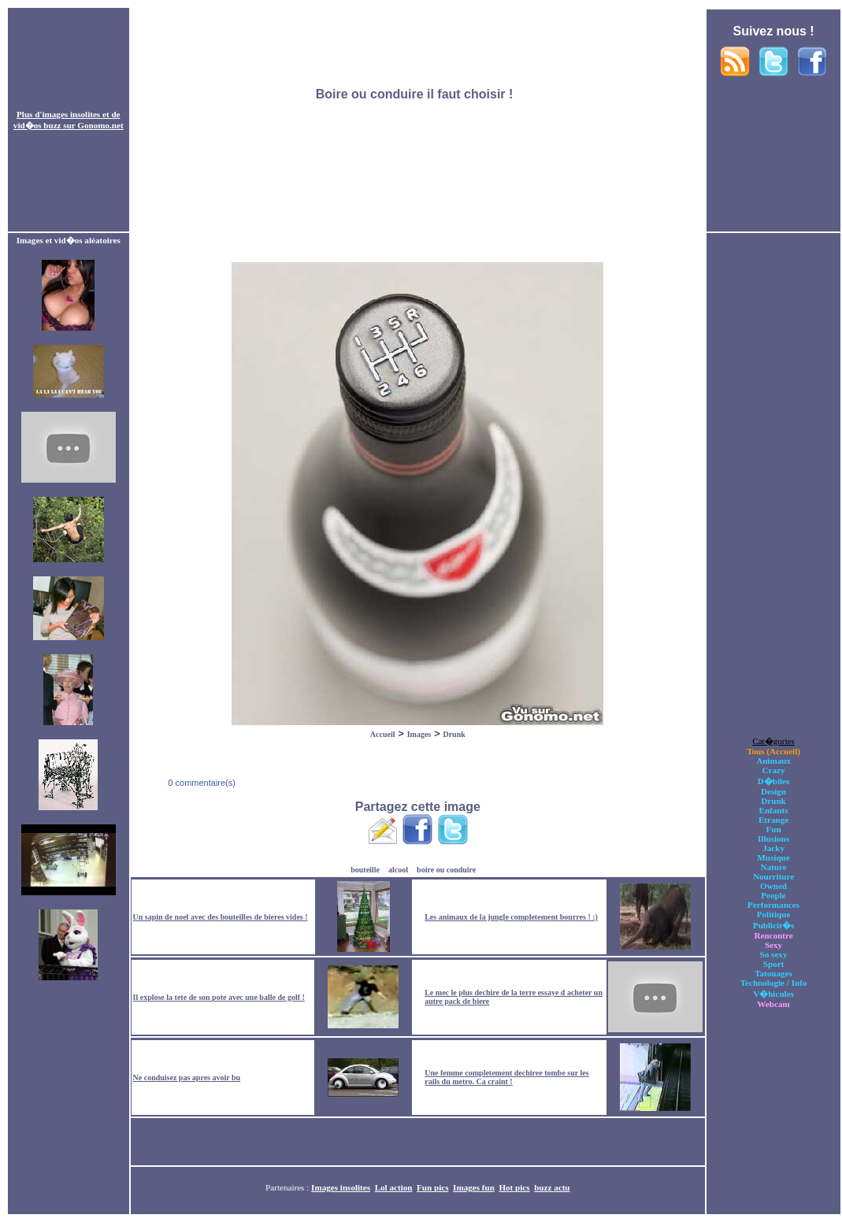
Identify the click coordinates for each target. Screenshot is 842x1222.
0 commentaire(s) (200, 782)
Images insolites (340, 1187)
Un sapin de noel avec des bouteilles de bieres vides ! (220, 917)
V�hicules (773, 993)
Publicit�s (773, 925)
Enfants (773, 810)
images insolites (71, 114)
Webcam (773, 1004)
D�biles (774, 781)
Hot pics (514, 1187)
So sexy (774, 954)
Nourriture (773, 876)
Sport (774, 963)
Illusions (773, 838)
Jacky (773, 848)
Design (773, 791)
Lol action (394, 1187)
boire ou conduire (446, 869)
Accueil (382, 734)
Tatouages (773, 973)
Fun (773, 829)
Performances (773, 904)
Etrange (773, 819)
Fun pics (432, 1187)
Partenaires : (288, 1187)
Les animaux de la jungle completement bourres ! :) (511, 917)
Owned (773, 886)
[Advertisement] (418, 120)
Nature (773, 867)
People (773, 895)
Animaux (773, 760)
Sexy (773, 945)
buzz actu (551, 1187)
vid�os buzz (37, 125)
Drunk (454, 734)
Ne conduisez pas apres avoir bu (187, 1077)
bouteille (365, 869)
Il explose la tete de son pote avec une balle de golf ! (219, 997)
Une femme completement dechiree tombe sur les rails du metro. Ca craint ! (506, 1077)
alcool (398, 869)
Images (419, 734)
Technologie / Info (773, 982)
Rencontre (773, 935)
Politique (774, 914)
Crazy (773, 770)
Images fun (474, 1187)
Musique (773, 857)
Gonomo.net (100, 125)
